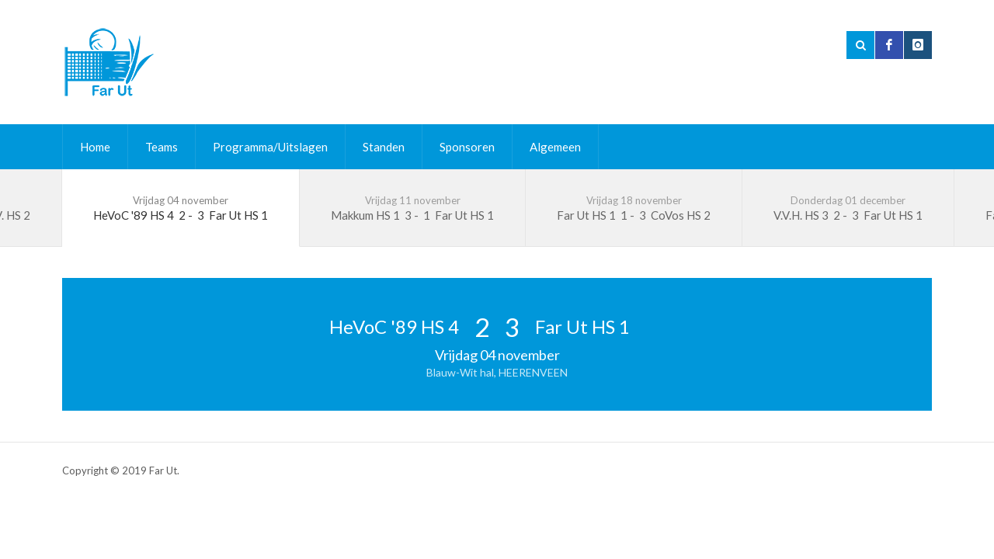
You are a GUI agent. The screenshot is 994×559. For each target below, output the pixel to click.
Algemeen (555, 147)
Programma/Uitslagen (270, 147)
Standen (384, 147)
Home (95, 147)
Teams (161, 147)
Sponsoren (467, 147)
